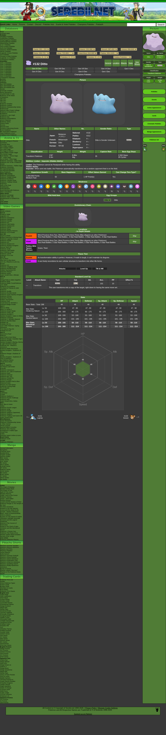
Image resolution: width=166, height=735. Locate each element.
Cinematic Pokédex (6, 91)
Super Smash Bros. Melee (8, 401)
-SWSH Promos (5, 652)
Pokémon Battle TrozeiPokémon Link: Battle (10, 284)
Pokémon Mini (4, 399)
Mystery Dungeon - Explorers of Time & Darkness (10, 357)
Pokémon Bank (5, 281)
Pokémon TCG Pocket (7, 232)
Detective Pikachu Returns (8, 231)
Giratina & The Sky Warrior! (9, 508)
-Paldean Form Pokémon (8, 135)
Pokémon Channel (6, 375)
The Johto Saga (5, 149)
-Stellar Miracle (5, 684)
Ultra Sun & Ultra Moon (7, 260)
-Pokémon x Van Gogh (7, 115)
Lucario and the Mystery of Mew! (10, 502)
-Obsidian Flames (6, 629)
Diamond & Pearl (5, 334)
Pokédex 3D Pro (5, 324)
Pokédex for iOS (5, 330)
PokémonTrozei (5, 383)
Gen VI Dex (106, 69)
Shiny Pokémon (5, 172)
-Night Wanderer (5, 686)
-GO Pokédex (4, 54)
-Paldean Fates (5, 624)
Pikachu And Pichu (6, 549)
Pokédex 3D (4, 322)
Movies (11, 482)
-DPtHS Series (5, 640)
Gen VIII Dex (60, 69)
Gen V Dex (129, 69)
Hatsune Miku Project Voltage (9, 110)
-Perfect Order (4, 601)
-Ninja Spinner (4, 661)
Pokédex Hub (48, 24)
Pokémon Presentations (8, 118)
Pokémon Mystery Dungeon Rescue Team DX (9, 246)
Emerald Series (5, 466)
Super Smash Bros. (6, 417)
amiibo (2, 434)
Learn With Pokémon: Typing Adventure (9, 326)
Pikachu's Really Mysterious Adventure (9, 566)
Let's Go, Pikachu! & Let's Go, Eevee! (10, 262)
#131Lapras (40, 417)
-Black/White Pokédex (7, 43)
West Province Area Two (47, 235)
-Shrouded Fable (5, 619)
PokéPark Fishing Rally (7, 386)
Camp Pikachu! (5, 552)
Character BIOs (5, 451)
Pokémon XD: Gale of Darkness (10, 371)
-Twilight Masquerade (7, 621)
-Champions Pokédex (7, 59)
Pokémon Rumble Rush (8, 268)
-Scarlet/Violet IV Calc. (7, 94)
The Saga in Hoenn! (6, 151)
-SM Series (4, 635)
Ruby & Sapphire (5, 365)
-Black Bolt (3, 607)
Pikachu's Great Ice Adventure (10, 562)
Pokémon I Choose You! (8, 531)
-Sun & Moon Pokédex (7, 46)
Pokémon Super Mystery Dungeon (11, 294)
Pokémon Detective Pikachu (9, 539)
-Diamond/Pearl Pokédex (8, 41)
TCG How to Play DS (7, 329)
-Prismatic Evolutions (7, 614)
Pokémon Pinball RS (7, 378)
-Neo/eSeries (4, 643)
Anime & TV (11, 138)
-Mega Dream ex (5, 665)
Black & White (4, 308)
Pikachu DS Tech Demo (8, 385)
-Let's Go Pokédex (6, 48)
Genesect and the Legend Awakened (8, 520)
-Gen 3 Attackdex (5, 66)
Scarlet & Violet (5, 214)
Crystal (2, 394)
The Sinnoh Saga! (6, 154)
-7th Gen (3, 102)
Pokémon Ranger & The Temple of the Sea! (11, 504)
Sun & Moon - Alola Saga (8, 159)
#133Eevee (125, 417)
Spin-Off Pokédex (6, 84)
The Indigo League (6, 146)
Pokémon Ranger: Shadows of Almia (10, 354)
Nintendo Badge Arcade (8, 304)
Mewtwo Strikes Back (7, 489)
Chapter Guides (5, 455)
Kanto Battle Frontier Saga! (9, 152)
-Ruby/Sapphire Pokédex (8, 40)
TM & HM (99, 269)
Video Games (11, 206)
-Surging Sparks (5, 616)
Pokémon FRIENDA (6, 442)
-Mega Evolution (5, 606)
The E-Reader (4, 388)
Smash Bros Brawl (6, 362)
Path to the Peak (5, 185)
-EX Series (3, 642)
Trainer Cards (4, 585)
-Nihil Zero (3, 663)
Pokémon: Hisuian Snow (8, 180)
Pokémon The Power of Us (9, 533)
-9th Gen (3, 99)
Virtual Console (5, 425)
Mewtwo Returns (5, 494)
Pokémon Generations (7, 175)
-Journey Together (6, 612)
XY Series (3, 476)
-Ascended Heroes (6, 603)
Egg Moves (137, 63)
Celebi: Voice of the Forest (8, 495)
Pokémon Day (4, 117)
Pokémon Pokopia (6, 219)
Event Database (5, 130)
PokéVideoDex (5, 188)
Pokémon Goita (5, 439)
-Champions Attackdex (7, 77)
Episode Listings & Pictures (9, 141)
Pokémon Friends (6, 221)
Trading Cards (11, 576)
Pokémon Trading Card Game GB (11, 416)
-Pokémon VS (4, 696)
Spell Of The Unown (6, 492)
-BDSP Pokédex (5, 51)
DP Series (3, 468)
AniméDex (3, 143)
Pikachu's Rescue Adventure (9, 547)
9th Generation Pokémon (8, 131)
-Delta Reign (4, 594)
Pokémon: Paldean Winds (8, 182)
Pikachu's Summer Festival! (9, 555)
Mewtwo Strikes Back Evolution (10, 534)
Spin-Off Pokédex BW (7, 87)
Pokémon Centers (6, 105)
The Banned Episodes (7, 170)
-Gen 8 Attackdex (5, 74)
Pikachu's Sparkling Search (9, 564)
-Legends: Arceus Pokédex (9, 53)
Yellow (2, 406)
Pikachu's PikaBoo (6, 550)
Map (134, 236)
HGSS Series (4, 471)
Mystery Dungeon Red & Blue (10, 381)
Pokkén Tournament (6, 299)
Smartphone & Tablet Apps (8, 430)
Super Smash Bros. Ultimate (9, 275)
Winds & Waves (5, 211)
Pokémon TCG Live (6, 255)
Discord (38, 24)
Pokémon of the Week (7, 95)
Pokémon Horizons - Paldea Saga (11, 165)
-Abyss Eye (4, 660)
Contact (30, 24)
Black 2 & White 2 (6, 309)
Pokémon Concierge (7, 195)
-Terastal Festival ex (6, 679)
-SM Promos (4, 653)
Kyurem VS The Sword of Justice (11, 516)
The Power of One (6, 490)
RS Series (3, 463)
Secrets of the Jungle (7, 536)
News (2, 32)
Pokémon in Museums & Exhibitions (8, 112)
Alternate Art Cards (6, 588)
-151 (1, 627)
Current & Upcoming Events (9, 128)
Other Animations (5, 192)
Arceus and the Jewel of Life (9, 510)
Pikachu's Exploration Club (9, 560)
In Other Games (5, 424)
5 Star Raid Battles (93, 237)
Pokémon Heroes (6, 497)
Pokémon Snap (5, 409)
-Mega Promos (5, 648)
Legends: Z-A (4, 216)
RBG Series (4, 458)
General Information (6, 448)
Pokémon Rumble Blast (8, 321)
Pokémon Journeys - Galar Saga (11, 161)
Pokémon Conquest (6, 317)
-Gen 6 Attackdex (5, 71)
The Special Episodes (7, 169)
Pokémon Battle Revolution (9, 348)
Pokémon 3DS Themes (7, 429)
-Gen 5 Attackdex (5, 69)
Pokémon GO (4, 222)
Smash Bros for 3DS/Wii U (8, 303)
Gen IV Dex (36, 72)
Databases (11, 28)
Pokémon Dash (5, 373)
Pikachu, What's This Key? (9, 570)
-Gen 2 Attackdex (5, 64)
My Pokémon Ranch (6, 360)
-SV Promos (4, 650)
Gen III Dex (59, 72)
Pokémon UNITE (5, 227)
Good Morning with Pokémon (9, 190)
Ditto (116, 200)
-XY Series (3, 637)
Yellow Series (4, 459)
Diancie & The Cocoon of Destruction (8, 524)
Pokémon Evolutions (7, 179)
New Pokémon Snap (7, 252)
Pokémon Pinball (5, 411)
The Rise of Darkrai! (6, 507)
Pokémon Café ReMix (7, 224)
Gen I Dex (106, 72)
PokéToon (3, 183)
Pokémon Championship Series (10, 107)
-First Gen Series (5, 645)
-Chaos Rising (4, 599)
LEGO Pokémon (5, 120)
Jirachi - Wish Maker (7, 498)
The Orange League (6, 147)
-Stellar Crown (4, 617)
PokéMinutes (4, 187)
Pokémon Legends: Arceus (9, 239)
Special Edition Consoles (8, 427)
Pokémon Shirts (5, 122)
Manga (12, 445)
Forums (22, 24)
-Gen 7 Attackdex (5, 73)
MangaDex (3, 450)
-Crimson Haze (5, 689)
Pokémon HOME (5, 240)
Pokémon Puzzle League (8, 407)
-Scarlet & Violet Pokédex (8, 56)
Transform (37, 285)
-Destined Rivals (5, 611)
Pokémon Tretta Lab (6, 312)
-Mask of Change (5, 688)
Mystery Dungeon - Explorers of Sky (10, 351)
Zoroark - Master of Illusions (9, 512)
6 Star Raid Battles (109, 237)
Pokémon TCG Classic (7, 591)
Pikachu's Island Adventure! (9, 559)
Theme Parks (4, 123)
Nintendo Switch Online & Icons (10, 435)
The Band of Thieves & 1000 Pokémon (9, 289)
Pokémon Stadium (6, 414)
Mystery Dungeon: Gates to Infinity (11, 316)
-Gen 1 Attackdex (5, 63)
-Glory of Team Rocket (7, 675)
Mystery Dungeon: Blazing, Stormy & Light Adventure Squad (11, 343)
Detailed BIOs (4, 453)
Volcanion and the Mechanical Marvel (10, 529)
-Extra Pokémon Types (7, 583)
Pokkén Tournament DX (8, 270)
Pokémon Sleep (5, 229)
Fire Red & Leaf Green (7, 367)
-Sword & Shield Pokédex (8, 50)
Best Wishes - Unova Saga (9, 156)
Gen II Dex (83, 72)
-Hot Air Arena (4, 676)
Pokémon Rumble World (8, 293)
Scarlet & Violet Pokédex (66, 24)
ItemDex (3, 79)
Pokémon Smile (5, 249)
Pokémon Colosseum (7, 370)
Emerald (3, 368)
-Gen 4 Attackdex (5, 68)
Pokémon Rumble (6, 340)
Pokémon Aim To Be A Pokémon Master (10, 163)
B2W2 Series (4, 474)
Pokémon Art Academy (7, 286)
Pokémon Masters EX (7, 226)
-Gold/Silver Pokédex (7, 38)
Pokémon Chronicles (7, 167)
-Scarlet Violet (4, 632)
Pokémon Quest (5, 273)
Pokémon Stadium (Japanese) (10, 412)
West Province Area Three (68, 235)
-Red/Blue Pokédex (6, 36)
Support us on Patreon (83, 714)
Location (116, 63)
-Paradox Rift (4, 625)
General (108, 63)
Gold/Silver (3, 393)
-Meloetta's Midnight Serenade (10, 518)
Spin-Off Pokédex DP (7, 86)
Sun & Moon (4, 258)
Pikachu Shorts (11, 542)
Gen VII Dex (83, 69)
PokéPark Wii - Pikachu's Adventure (8, 346)
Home (14, 24)
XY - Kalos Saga (5, 157)
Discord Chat (4, 127)
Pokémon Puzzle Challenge (9, 398)
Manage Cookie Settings (108, 708)
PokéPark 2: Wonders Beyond (10, 319)
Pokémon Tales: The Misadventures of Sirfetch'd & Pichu (9, 198)
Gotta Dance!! (4, 554)
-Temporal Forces (6, 622)
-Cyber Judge (4, 693)
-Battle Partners (5, 678)
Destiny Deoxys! (5, 500)
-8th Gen (3, 100)
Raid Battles (4, 589)
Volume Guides (5, 456)
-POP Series (4, 657)
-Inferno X (3, 666)
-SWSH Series (5, 634)
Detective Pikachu (6, 272)
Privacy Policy (90, 708)
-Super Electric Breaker (7, 681)
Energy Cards (4, 586)
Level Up (84, 269)
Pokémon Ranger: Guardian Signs (11, 339)
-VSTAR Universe (6, 694)
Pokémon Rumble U (6, 314)
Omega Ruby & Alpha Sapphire (10, 280)
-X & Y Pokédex (5, 45)
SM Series (3, 479)
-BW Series (4, 639)
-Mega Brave (4, 668)
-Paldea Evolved (5, 630)
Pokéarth (99, 24)
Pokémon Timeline (6, 104)
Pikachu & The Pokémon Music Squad (10, 572)
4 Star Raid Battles (76, 237)
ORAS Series (4, 477)
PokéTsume (4, 203)
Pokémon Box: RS (6, 376)
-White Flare (4, 609)
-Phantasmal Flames (7, 604)
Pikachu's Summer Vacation (9, 546)
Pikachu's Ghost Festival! (8, 557)
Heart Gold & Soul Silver (8, 337)
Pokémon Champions (7, 218)
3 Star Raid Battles (60, 237)
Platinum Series (5, 469)
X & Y (2, 278)
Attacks (124, 63)
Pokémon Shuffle (5, 291)
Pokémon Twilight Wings (8, 177)
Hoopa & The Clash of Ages (9, 526)
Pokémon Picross (6, 296)
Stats (131, 63)
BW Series (3, 473)
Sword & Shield (5, 236)
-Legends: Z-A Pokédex (8, 58)
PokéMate (3, 389)
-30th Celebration (5, 596)
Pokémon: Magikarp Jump (8, 267)
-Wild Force (4, 691)
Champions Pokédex (86, 24)
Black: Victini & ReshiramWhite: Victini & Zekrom (10, 514)
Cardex (2, 89)
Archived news (5, 33)
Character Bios (5, 144)
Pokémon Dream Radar (8, 311)
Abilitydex (3, 82)
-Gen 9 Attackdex (5, 76)
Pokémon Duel (5, 301)
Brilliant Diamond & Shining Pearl (11, 237)
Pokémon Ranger (6, 380)
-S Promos (3, 701)
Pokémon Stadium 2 (6, 396)
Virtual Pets (4, 432)
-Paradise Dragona (6, 683)
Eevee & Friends (5, 569)
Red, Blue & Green (6, 404)
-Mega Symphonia (6, 670)
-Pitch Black (4, 598)
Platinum (3, 335)
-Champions (4, 97)
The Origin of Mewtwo (7, 487)
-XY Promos (4, 655)
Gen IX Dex (36, 69)
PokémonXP (4, 109)
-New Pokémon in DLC (7, 133)
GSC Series (4, 461)
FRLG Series (4, 464)
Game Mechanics (6, 92)
